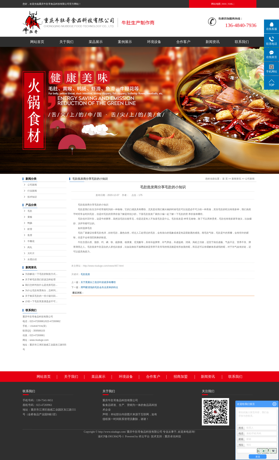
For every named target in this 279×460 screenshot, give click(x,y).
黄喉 (29, 217)
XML (230, 4)
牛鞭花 (30, 241)
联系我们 (242, 42)
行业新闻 (32, 190)
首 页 (225, 178)
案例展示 (125, 42)
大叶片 (30, 253)
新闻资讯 (213, 42)
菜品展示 (96, 42)
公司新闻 (32, 184)
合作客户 (183, 42)
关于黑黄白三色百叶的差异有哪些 (98, 282)
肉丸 (29, 247)
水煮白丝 (32, 259)
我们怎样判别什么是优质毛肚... (41, 285)
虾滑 (29, 229)
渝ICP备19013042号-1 (111, 436)
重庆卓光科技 (173, 436)
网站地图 (216, 4)
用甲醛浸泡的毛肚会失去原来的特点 (99, 287)
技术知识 (32, 197)
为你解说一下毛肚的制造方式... (41, 274)
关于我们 (66, 42)
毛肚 (29, 211)
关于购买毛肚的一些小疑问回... (41, 296)
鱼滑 (29, 235)
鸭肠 (29, 223)
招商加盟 (181, 377)
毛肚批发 (85, 274)
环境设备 (154, 42)
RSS (224, 4)
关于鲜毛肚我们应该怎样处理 (40, 279)
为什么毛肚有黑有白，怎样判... (41, 290)
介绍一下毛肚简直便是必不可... (41, 301)
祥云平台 (144, 436)
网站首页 (37, 42)
